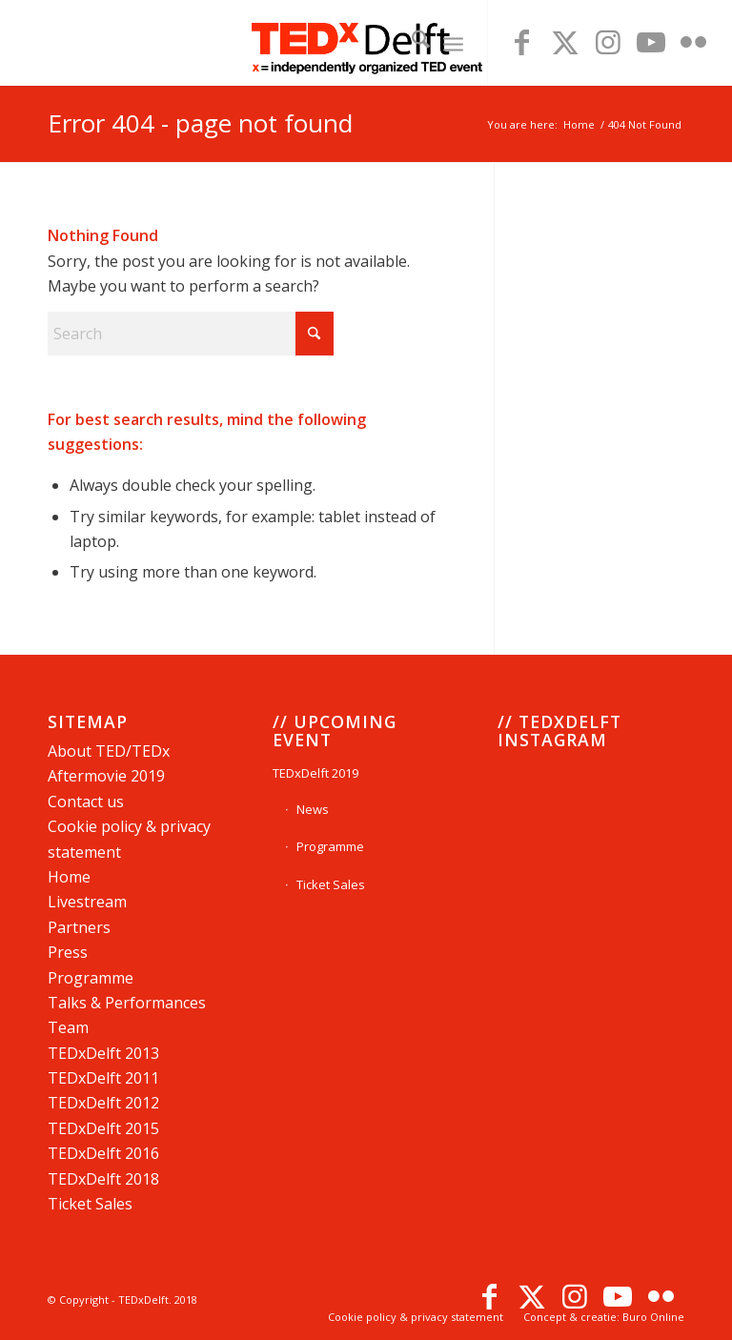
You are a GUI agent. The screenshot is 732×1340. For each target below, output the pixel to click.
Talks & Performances (127, 1002)
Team (68, 1027)
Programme (90, 977)
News (312, 809)
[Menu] (453, 43)
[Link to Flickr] (694, 43)
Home (69, 876)
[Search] (411, 43)
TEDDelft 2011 (103, 1077)
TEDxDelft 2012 (103, 1102)
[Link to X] (565, 43)
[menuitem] (411, 43)
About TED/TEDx (109, 751)
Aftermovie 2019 (106, 775)
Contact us (86, 801)
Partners (79, 927)
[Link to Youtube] (651, 43)
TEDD (103, 1053)
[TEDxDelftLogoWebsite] (366, 43)
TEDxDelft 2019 (315, 773)
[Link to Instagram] (608, 43)
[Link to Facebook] (522, 43)
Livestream (87, 901)
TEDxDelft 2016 (103, 1153)
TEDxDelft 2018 (103, 1178)
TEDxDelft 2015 (103, 1128)
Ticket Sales (90, 1203)
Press (68, 952)
